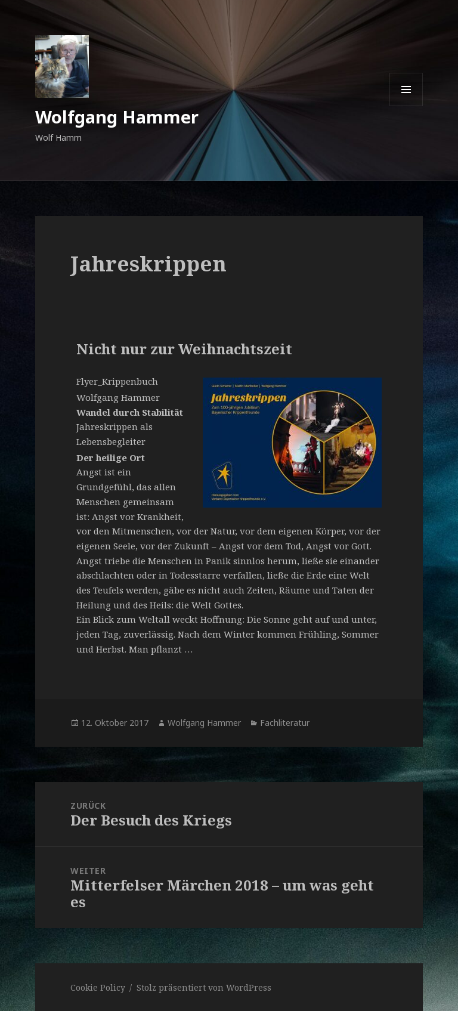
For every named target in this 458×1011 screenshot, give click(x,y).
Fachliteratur (285, 722)
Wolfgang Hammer (117, 116)
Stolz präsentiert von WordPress (204, 987)
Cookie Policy (97, 987)
